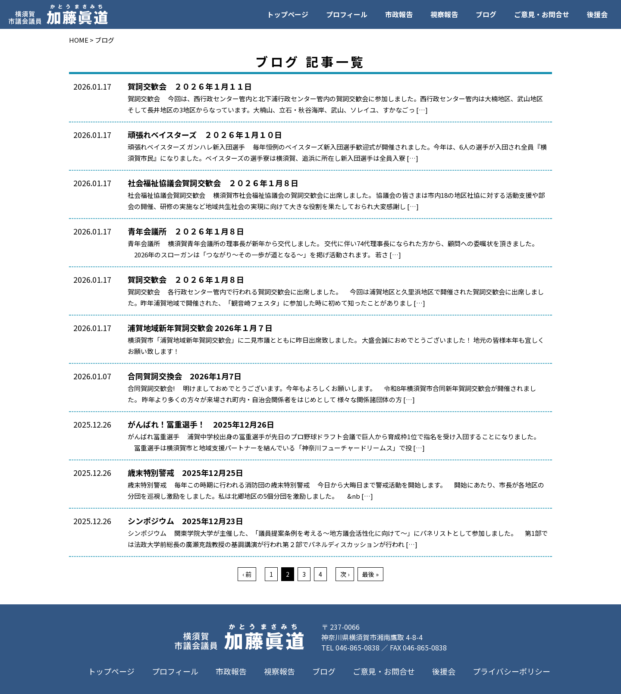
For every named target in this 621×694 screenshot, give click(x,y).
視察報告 (444, 14)
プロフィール (346, 14)
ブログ (486, 14)
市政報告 (399, 14)
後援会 (597, 14)
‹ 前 (246, 574)
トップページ (287, 14)
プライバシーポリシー (511, 671)
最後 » (370, 574)
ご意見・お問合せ (541, 14)
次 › (344, 574)
